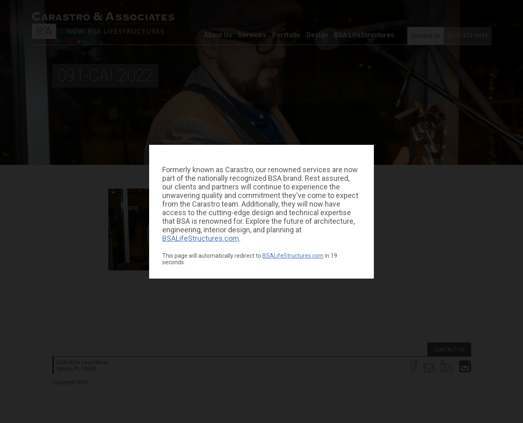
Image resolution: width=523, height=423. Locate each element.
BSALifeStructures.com (200, 238)
